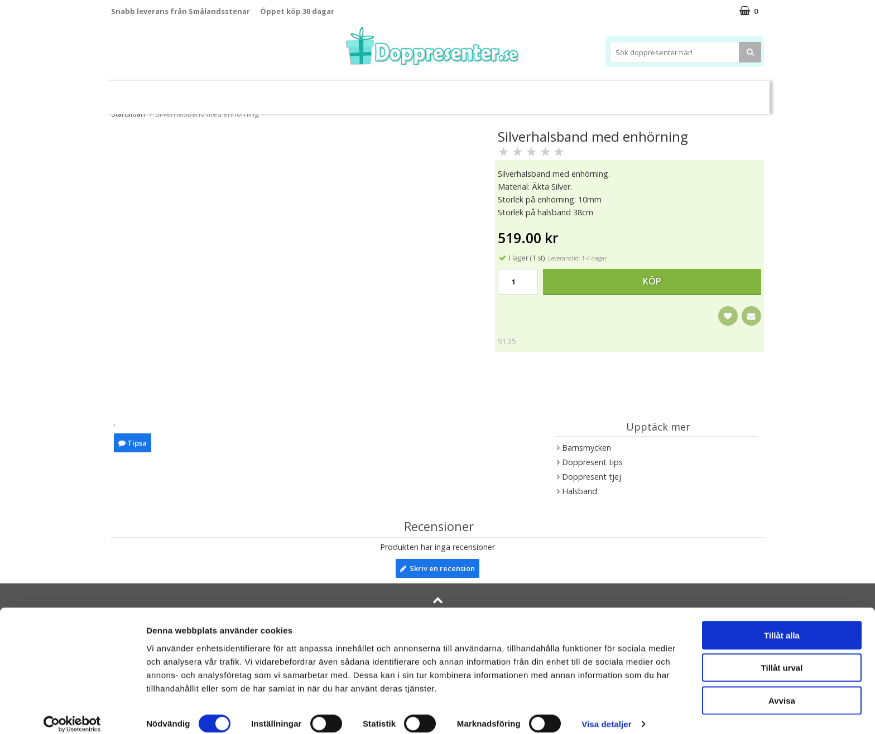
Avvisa (781, 688)
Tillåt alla (782, 622)
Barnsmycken (308, 92)
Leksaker (183, 92)
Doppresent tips (389, 92)
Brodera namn (545, 93)
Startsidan (128, 114)
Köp (652, 281)
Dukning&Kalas (473, 92)
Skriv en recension (437, 568)
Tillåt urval (782, 655)
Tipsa (132, 443)
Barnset (671, 93)
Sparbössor (238, 93)
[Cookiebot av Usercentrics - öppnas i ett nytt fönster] (72, 712)
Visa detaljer (606, 712)
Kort (709, 93)
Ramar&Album (614, 93)
